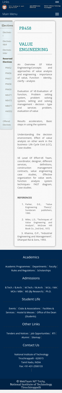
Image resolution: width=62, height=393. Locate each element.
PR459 (8, 89)
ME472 (8, 100)
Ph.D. (48, 291)
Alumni (25, 337)
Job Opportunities (40, 333)
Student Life (31, 299)
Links (5, 2)
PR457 (8, 78)
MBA (20, 291)
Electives (7, 25)
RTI (53, 333)
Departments (39, 266)
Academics (31, 257)
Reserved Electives (7, 60)
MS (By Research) (34, 291)
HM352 (8, 111)
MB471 (8, 105)
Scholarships (44, 270)
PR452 (8, 67)
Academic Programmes (17, 266)
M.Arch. (39, 287)
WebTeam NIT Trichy (32, 381)
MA (55, 287)
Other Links (31, 324)
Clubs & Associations (29, 308)
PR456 (8, 73)
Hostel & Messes (26, 312)
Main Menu (9, 14)
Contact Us (31, 345)
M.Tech (28, 287)
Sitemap (36, 337)
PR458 (8, 84)
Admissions (31, 278)
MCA (13, 291)
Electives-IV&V (7, 51)
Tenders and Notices (17, 333)
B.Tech (8, 287)
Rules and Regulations (23, 270)
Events (12, 308)
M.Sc (48, 287)
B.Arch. (18, 287)
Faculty (52, 266)
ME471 (8, 94)
